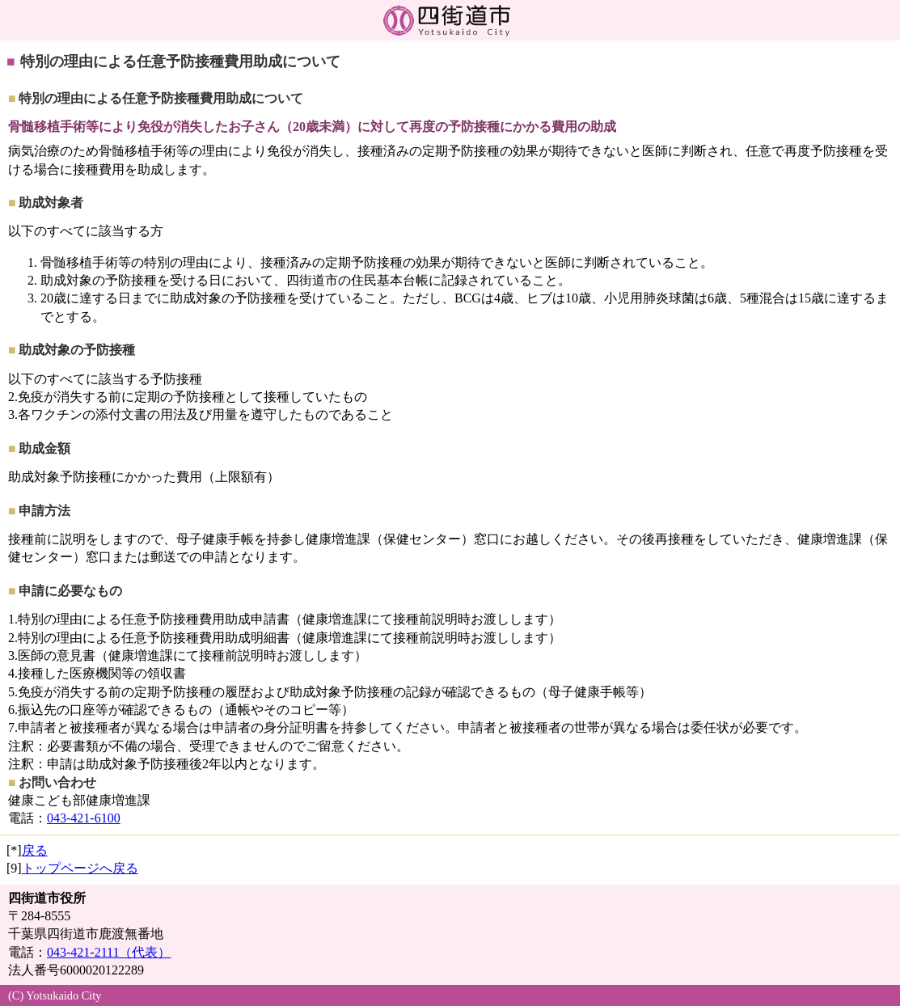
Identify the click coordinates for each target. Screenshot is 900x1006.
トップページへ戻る (80, 868)
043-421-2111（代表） (109, 952)
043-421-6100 (83, 818)
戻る (35, 850)
